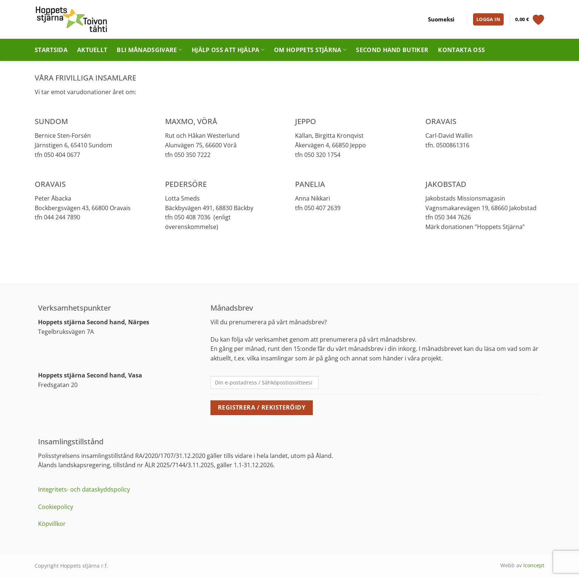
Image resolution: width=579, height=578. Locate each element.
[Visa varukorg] (529, 19)
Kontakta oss (461, 50)
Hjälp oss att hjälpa (228, 50)
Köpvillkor (52, 524)
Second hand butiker (392, 50)
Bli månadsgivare (149, 50)
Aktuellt (92, 50)
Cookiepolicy (55, 507)
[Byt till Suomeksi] (441, 19)
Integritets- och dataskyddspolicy (84, 489)
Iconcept (533, 565)
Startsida (51, 50)
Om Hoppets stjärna (310, 50)
